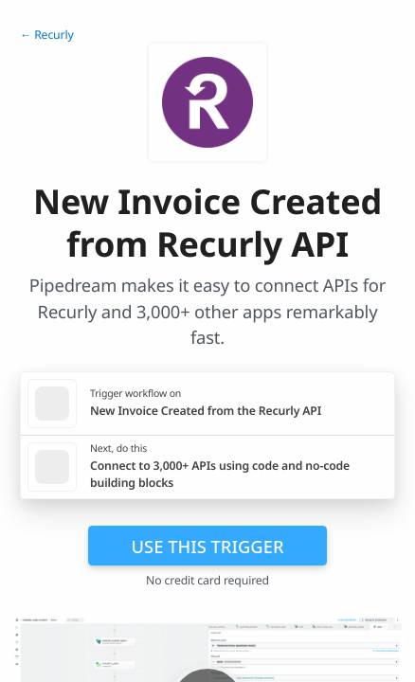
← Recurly (47, 35)
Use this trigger (207, 546)
